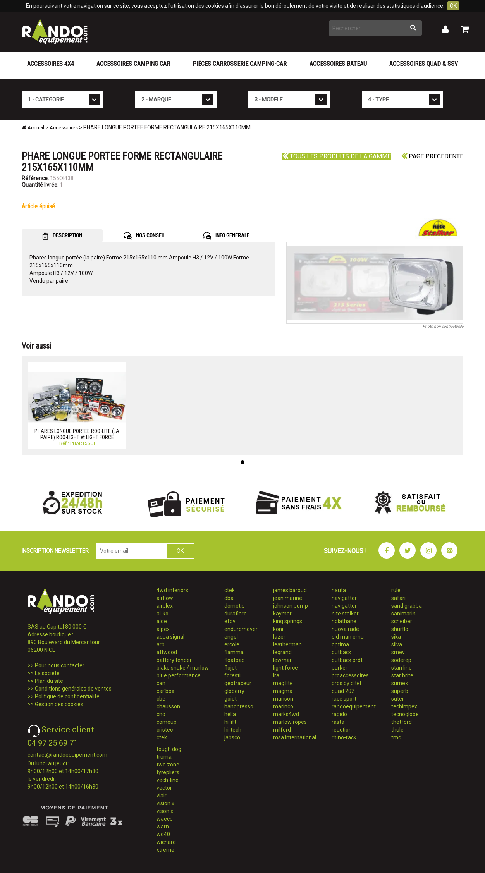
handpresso (238, 706)
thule (397, 730)
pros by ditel (346, 683)
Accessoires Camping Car (133, 63)
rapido (339, 714)
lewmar (282, 660)
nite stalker (345, 613)
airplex (165, 606)
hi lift (230, 722)
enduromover (241, 629)
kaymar (282, 613)
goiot (230, 699)
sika (396, 637)
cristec (165, 730)
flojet (230, 668)
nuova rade (345, 629)
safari (398, 598)
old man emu (348, 637)
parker (339, 668)
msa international (294, 737)
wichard (166, 842)
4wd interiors (172, 590)
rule (396, 590)
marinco (283, 706)
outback (341, 652)
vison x (165, 811)
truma (164, 757)
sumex (399, 683)
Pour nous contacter (59, 665)
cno (161, 714)
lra (276, 675)
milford (282, 730)
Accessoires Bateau (338, 63)
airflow (165, 598)
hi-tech (232, 730)
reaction (342, 730)
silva (396, 644)
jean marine (287, 598)
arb (161, 644)
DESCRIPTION (62, 236)
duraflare (235, 613)
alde (162, 621)
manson (283, 699)
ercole (231, 644)
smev (398, 652)
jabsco (232, 737)
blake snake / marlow (183, 668)
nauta (339, 590)
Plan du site (49, 681)
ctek (162, 737)
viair (162, 795)
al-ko (163, 613)
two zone (168, 764)
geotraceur (237, 683)
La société (47, 673)
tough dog (169, 749)
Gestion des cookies (59, 704)
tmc (396, 737)
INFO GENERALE (226, 236)
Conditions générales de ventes (73, 689)
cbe (161, 699)
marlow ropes (290, 722)
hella (230, 714)
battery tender (174, 660)
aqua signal (170, 637)
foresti (232, 675)
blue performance (179, 675)
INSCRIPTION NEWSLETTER (55, 551)
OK (453, 6)
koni (278, 629)
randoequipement (354, 706)
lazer (279, 637)
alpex (163, 629)
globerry (234, 691)
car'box (165, 691)
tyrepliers (168, 772)
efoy (230, 621)
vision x (165, 803)
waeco (165, 819)
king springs (287, 621)
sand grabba (406, 606)
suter (397, 699)
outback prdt (347, 660)
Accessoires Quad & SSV (423, 63)
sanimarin (403, 613)
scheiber (401, 621)
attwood (167, 652)
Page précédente (432, 156)
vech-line (168, 780)
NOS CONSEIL (144, 236)
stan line (401, 668)
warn (163, 826)
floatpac (234, 660)
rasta (338, 722)
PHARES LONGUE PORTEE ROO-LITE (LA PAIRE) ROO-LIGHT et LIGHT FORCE (76, 434)
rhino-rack (344, 737)
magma (282, 691)
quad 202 (343, 691)
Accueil (33, 128)
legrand (282, 652)
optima (340, 644)
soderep (401, 660)
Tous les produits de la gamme (336, 156)
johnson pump (290, 606)
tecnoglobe (405, 714)
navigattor (344, 598)
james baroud (290, 590)
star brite (402, 675)
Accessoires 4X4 (50, 63)
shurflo (399, 629)
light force (285, 668)
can (161, 683)
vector (164, 788)
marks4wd (286, 714)
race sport (344, 699)
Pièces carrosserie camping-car (240, 63)
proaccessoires (350, 675)
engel (231, 637)
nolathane (344, 621)
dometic (234, 606)
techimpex (404, 706)
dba (229, 598)
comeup (167, 722)
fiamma (234, 652)
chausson (168, 706)
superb (399, 691)
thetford (401, 722)
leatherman (287, 644)
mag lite (283, 683)
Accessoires (64, 128)
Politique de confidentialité (67, 696)
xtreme (165, 850)
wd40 (163, 834)
